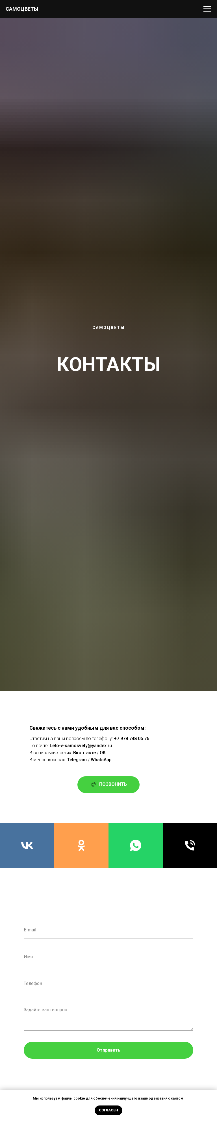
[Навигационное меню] (207, 9)
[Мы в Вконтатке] (27, 845)
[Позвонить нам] (190, 845)
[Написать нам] (135, 845)
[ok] (81, 845)
